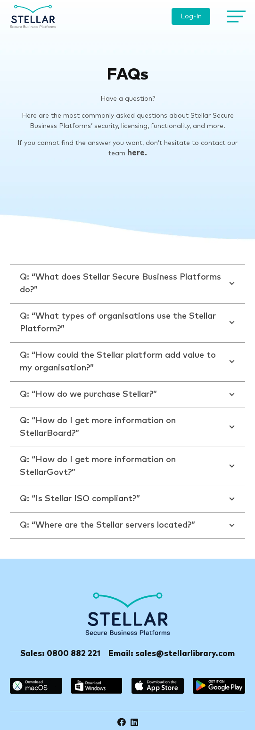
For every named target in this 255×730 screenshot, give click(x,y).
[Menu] (234, 16)
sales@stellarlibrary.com (185, 654)
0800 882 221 (73, 654)
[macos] (36, 686)
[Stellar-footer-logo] (127, 613)
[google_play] (219, 686)
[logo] (33, 16)
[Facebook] (121, 722)
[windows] (96, 686)
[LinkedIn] (134, 722)
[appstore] (158, 686)
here (136, 153)
